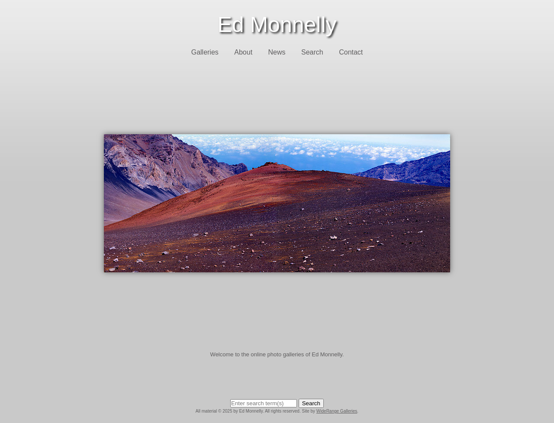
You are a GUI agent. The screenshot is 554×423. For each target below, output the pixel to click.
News (277, 52)
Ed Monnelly (276, 25)
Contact (351, 52)
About (243, 52)
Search (312, 52)
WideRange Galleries (337, 411)
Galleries (205, 52)
